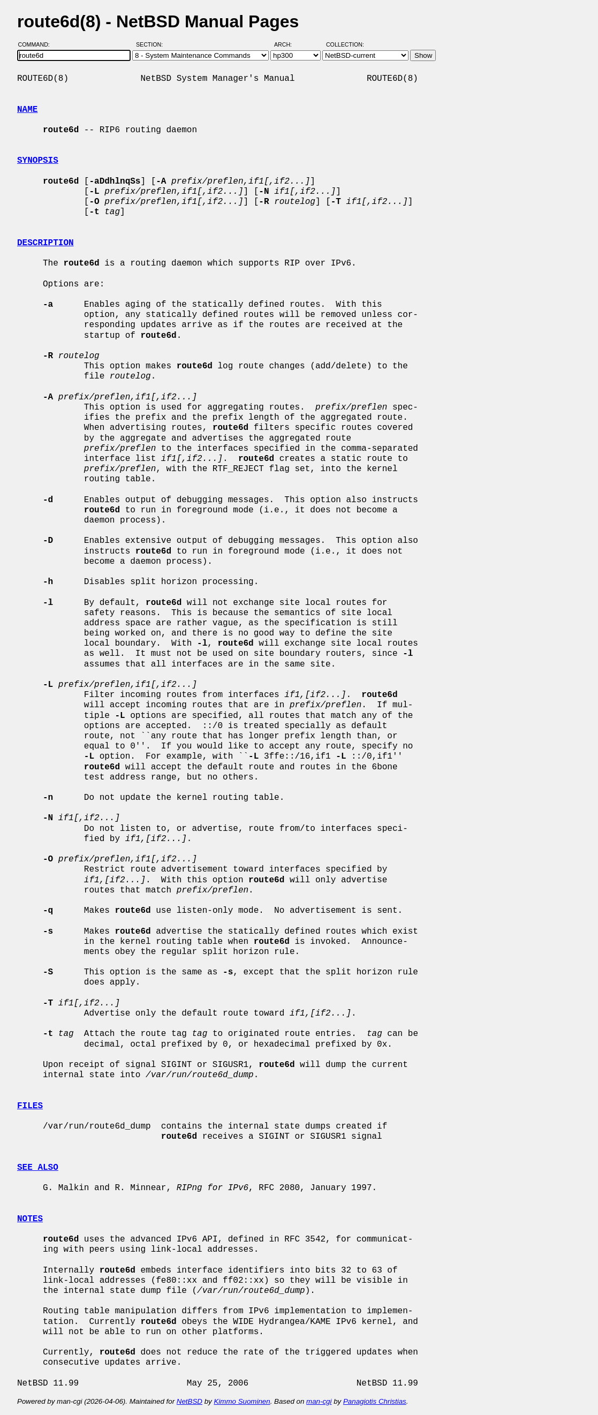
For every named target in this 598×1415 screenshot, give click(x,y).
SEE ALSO (37, 1168)
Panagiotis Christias (374, 1401)
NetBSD (189, 1401)
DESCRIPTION (45, 243)
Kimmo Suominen (242, 1401)
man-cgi (318, 1401)
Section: (152, 44)
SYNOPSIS (37, 161)
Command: (37, 44)
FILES (30, 1106)
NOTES (30, 1219)
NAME (27, 110)
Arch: (287, 44)
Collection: (345, 44)
